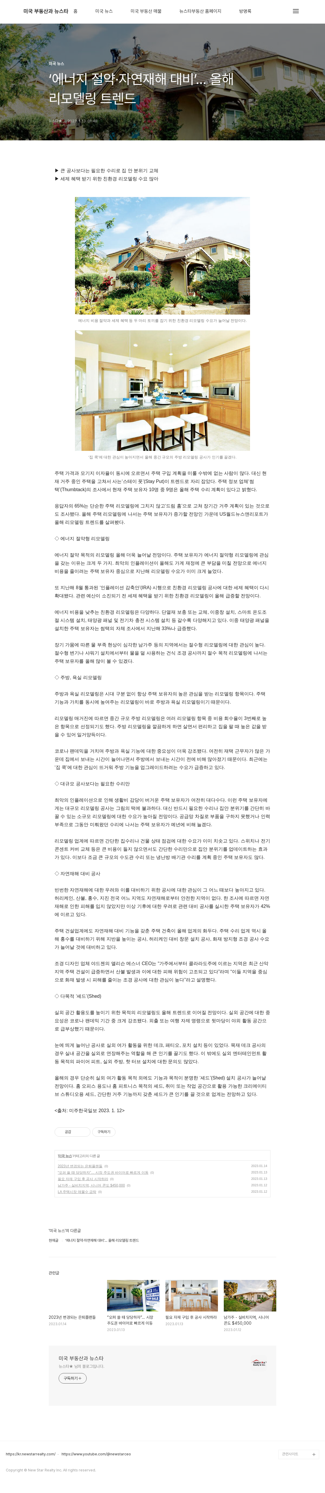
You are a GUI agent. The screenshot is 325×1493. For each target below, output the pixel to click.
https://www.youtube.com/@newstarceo (96, 1454)
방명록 (245, 11)
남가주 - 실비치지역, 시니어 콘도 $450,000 (91, 1185)
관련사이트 (290, 1454)
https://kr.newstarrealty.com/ (30, 1454)
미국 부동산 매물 (146, 11)
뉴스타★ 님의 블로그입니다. (81, 1366)
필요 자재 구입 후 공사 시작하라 (83, 1179)
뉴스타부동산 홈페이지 (200, 11)
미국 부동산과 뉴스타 (45, 11)
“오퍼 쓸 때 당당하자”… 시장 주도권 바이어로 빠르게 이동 (103, 1173)
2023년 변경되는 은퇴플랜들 (80, 1166)
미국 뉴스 (104, 11)
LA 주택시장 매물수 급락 (77, 1192)
